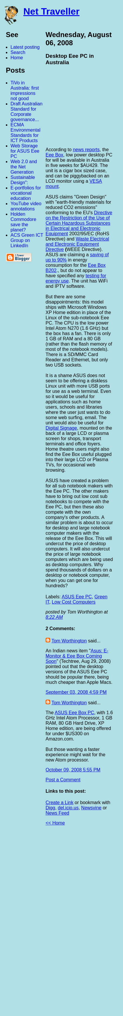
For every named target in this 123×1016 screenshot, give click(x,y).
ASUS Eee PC (77, 596)
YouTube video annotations (26, 206)
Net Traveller (51, 11)
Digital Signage (61, 428)
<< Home (55, 822)
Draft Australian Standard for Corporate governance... (26, 111)
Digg (50, 807)
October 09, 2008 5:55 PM (73, 769)
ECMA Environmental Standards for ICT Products (25, 132)
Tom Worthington (69, 640)
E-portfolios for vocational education (26, 193)
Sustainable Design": (23, 180)
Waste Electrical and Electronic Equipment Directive (77, 244)
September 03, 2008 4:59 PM (76, 692)
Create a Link (59, 802)
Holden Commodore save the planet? (23, 222)
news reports (86, 149)
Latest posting (25, 47)
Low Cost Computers (73, 602)
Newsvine (91, 807)
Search (18, 52)
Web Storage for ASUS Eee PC (25, 151)
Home (17, 57)
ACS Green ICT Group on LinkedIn (27, 240)
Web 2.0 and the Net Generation (24, 167)
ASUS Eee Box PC (74, 712)
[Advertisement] (58, 923)
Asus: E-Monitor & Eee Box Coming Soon (77, 656)
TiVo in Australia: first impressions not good (25, 90)
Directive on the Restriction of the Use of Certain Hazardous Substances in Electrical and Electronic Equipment (79, 223)
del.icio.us (68, 807)
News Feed (57, 813)
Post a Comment (63, 779)
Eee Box (54, 154)
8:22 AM (54, 617)
